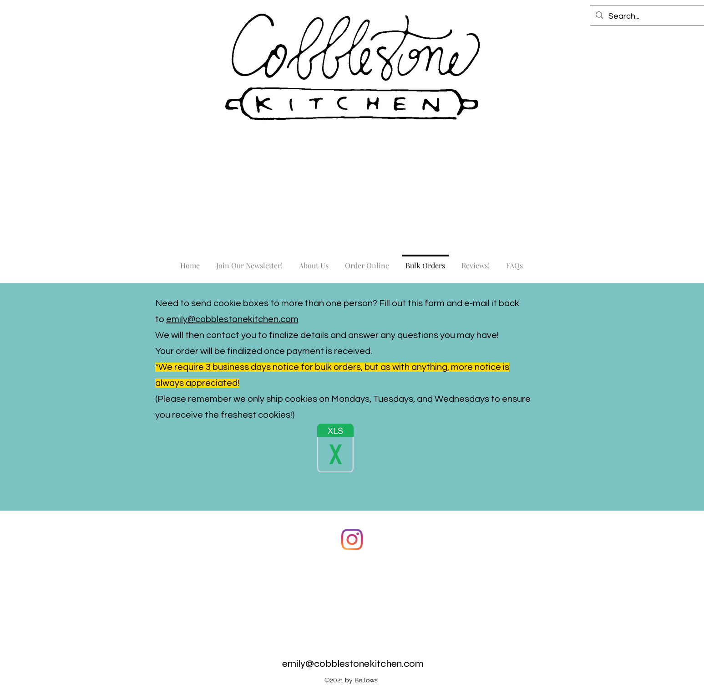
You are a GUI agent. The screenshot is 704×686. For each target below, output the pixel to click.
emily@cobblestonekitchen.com (232, 319)
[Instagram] (352, 539)
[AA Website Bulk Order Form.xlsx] (335, 449)
